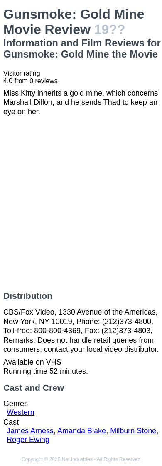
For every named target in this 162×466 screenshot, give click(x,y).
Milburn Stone (133, 431)
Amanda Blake (81, 431)
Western (20, 412)
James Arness (30, 431)
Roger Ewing (28, 439)
